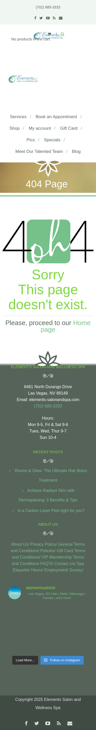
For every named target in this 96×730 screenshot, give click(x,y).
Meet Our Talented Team (39, 151)
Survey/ (76, 570)
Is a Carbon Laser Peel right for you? (51, 510)
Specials (52, 139)
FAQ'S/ (46, 563)
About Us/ (20, 544)
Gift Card (69, 128)
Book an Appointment (56, 116)
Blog (76, 151)
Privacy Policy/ (43, 544)
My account (40, 128)
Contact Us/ (65, 563)
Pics (31, 139)
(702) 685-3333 (48, 7)
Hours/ (37, 570)
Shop (14, 128)
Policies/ (48, 551)
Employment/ (56, 570)
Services (18, 116)
